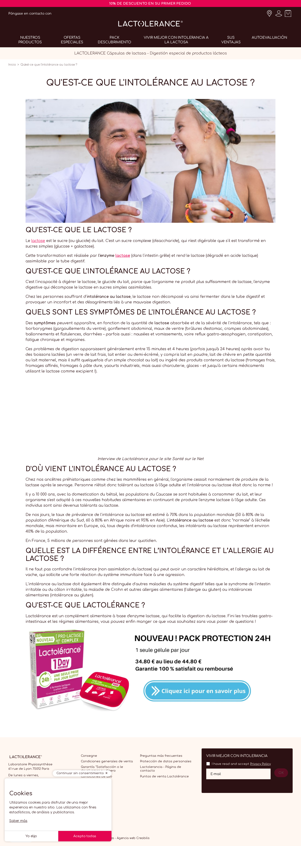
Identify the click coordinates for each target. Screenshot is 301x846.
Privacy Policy (260, 764)
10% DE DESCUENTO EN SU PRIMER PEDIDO (150, 4)
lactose (38, 241)
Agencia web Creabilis (133, 838)
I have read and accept (241, 764)
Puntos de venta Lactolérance (164, 776)
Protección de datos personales (165, 761)
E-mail (215, 774)
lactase (122, 256)
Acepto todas (84, 836)
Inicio (12, 64)
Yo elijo (31, 836)
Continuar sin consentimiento (80, 773)
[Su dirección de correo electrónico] (238, 773)
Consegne (89, 755)
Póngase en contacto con (30, 13)
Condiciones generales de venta (107, 761)
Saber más (18, 821)
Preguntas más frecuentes (161, 755)
